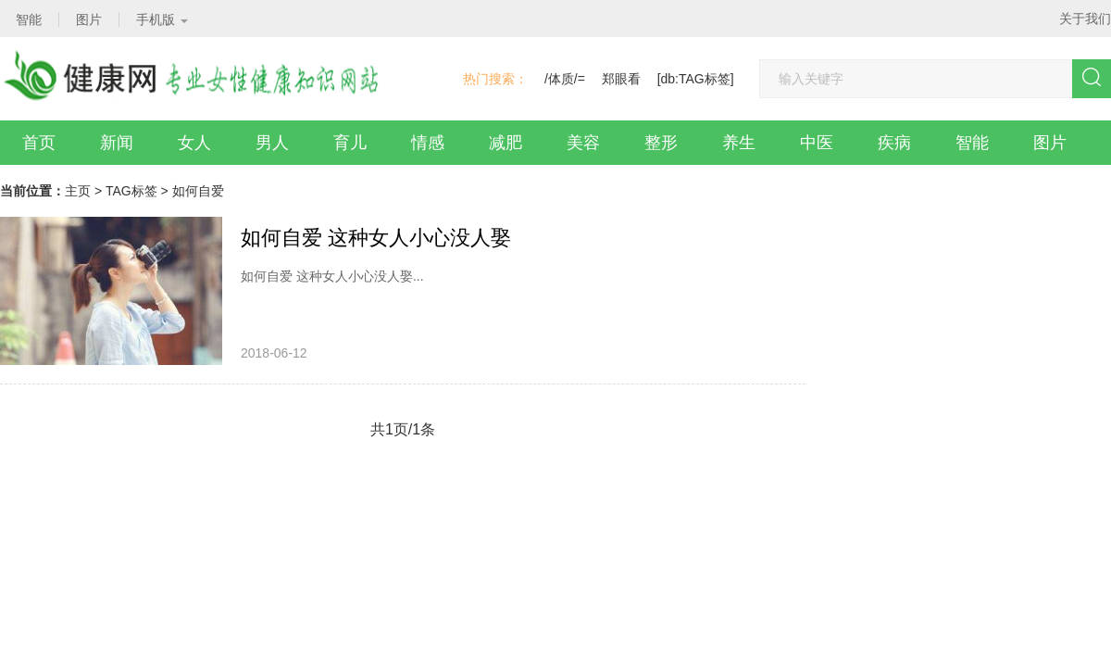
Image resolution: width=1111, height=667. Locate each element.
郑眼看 (621, 78)
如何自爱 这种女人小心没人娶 (376, 237)
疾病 (894, 142)
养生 (738, 142)
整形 (661, 142)
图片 (1050, 142)
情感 (427, 142)
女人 (194, 142)
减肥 (505, 142)
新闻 (116, 142)
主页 (78, 190)
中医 (816, 142)
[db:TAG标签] (695, 78)
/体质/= (564, 78)
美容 (583, 142)
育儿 (350, 142)
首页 (39, 142)
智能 (972, 142)
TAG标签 (131, 190)
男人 (272, 142)
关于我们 (1085, 18)
